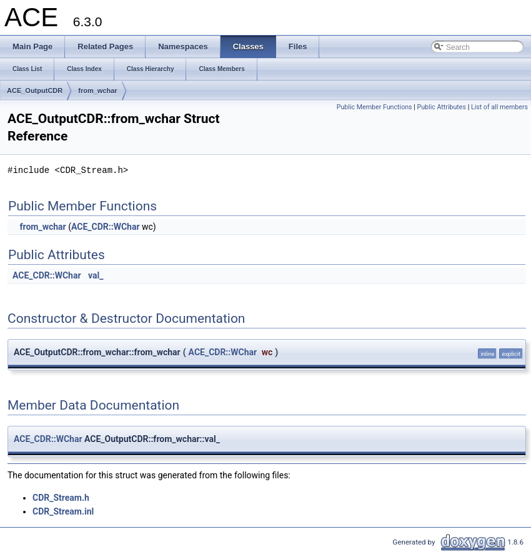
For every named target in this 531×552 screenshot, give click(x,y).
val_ (95, 275)
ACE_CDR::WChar (105, 227)
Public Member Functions (374, 107)
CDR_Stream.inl (63, 511)
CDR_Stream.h (60, 498)
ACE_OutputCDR (34, 90)
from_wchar (97, 90)
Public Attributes (441, 107)
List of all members (499, 107)
